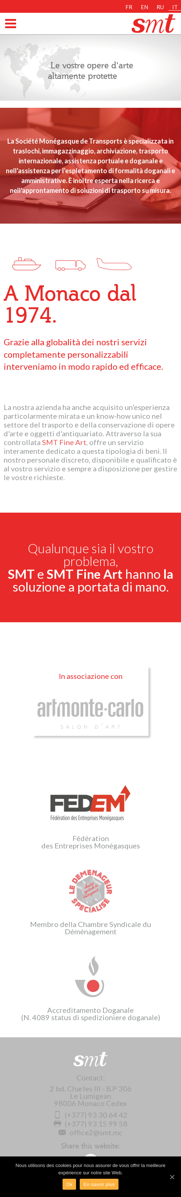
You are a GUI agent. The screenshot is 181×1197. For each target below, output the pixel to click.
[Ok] (172, 1177)
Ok (69, 1184)
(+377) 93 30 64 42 (91, 1114)
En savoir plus (98, 1184)
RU (160, 7)
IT (175, 7)
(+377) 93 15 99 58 (91, 1123)
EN (144, 7)
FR (128, 7)
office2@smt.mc (90, 1132)
